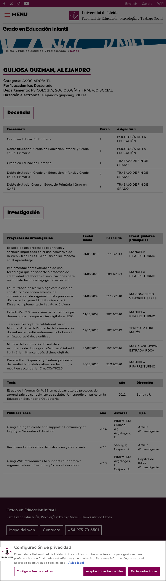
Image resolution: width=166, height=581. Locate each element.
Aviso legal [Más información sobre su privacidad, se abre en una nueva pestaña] (76, 571)
